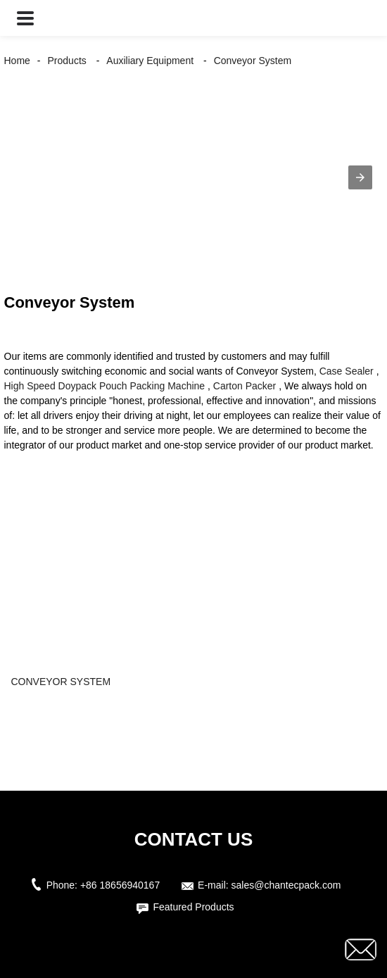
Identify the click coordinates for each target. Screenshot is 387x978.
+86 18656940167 (120, 885)
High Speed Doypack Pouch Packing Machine (104, 385)
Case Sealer (346, 371)
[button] (25, 18)
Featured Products (193, 907)
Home (17, 60)
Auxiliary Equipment (150, 60)
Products (67, 60)
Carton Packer (244, 385)
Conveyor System (252, 60)
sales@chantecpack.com (286, 885)
